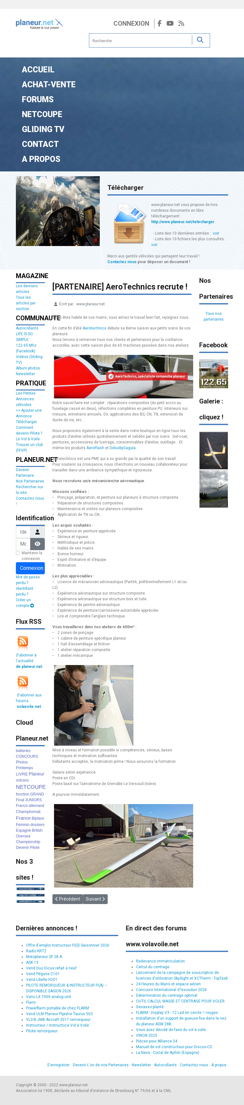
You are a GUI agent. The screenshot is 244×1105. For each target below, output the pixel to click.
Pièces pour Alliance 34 (156, 1041)
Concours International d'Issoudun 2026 (171, 990)
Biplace (38, 818)
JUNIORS (33, 800)
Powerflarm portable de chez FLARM (57, 1008)
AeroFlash (95, 448)
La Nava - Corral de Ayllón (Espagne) (167, 1052)
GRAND (37, 794)
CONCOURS (27, 756)
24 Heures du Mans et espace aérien (168, 984)
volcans (22, 780)
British (37, 830)
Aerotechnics (94, 328)
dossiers (37, 824)
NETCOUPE (31, 787)
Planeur (36, 773)
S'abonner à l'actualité (29, 661)
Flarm (31, 1002)
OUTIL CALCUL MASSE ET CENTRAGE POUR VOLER (180, 1001)
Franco (22, 805)
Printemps (24, 768)
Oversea (23, 836)
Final (20, 800)
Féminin (23, 824)
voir (216, 233)
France (23, 818)
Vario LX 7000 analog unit (48, 997)
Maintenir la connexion (32, 556)
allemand (36, 805)
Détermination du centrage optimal (166, 995)
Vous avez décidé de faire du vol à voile (171, 1030)
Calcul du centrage (152, 967)
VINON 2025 (146, 1035)
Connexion (131, 23)
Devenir (22, 847)
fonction (22, 794)
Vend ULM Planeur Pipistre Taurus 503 (59, 1014)
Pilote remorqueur (42, 1031)
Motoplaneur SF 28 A (44, 957)
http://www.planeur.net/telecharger (182, 222)
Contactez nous (122, 262)
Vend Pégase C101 (43, 974)
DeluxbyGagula (123, 448)
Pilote (34, 847)
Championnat (28, 811)
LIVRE (22, 774)
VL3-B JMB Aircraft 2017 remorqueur (58, 1019)
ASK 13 (32, 962)
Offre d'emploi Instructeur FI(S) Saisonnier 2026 (67, 945)
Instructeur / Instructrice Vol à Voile (57, 1025)
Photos (22, 762)
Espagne (23, 830)
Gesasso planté (150, 1007)
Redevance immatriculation (160, 961)
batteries (23, 751)
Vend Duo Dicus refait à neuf (51, 968)
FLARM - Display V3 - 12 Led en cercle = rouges (177, 1012)
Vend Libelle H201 (42, 979)
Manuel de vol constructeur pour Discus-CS (174, 1047)
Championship (28, 842)
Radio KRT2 (36, 951)
